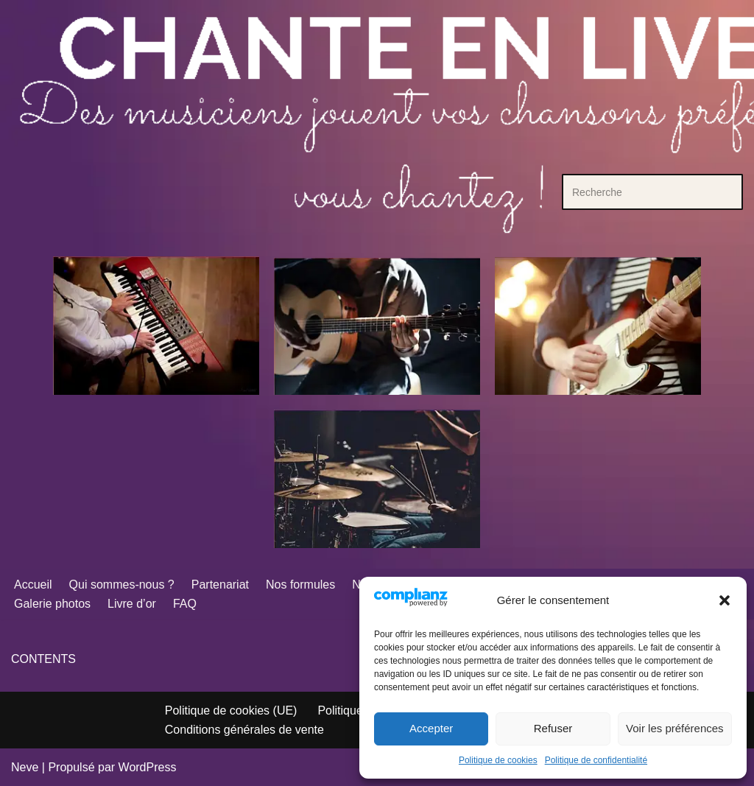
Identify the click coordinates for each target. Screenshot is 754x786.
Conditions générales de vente (244, 729)
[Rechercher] (636, 192)
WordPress (148, 767)
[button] (724, 600)
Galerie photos (52, 603)
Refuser (553, 728)
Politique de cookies (498, 760)
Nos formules (300, 584)
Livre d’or (132, 603)
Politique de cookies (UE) (231, 710)
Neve (24, 767)
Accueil (33, 584)
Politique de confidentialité (596, 760)
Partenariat (220, 584)
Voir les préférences (675, 728)
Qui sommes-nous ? (122, 584)
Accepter (431, 728)
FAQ (185, 603)
